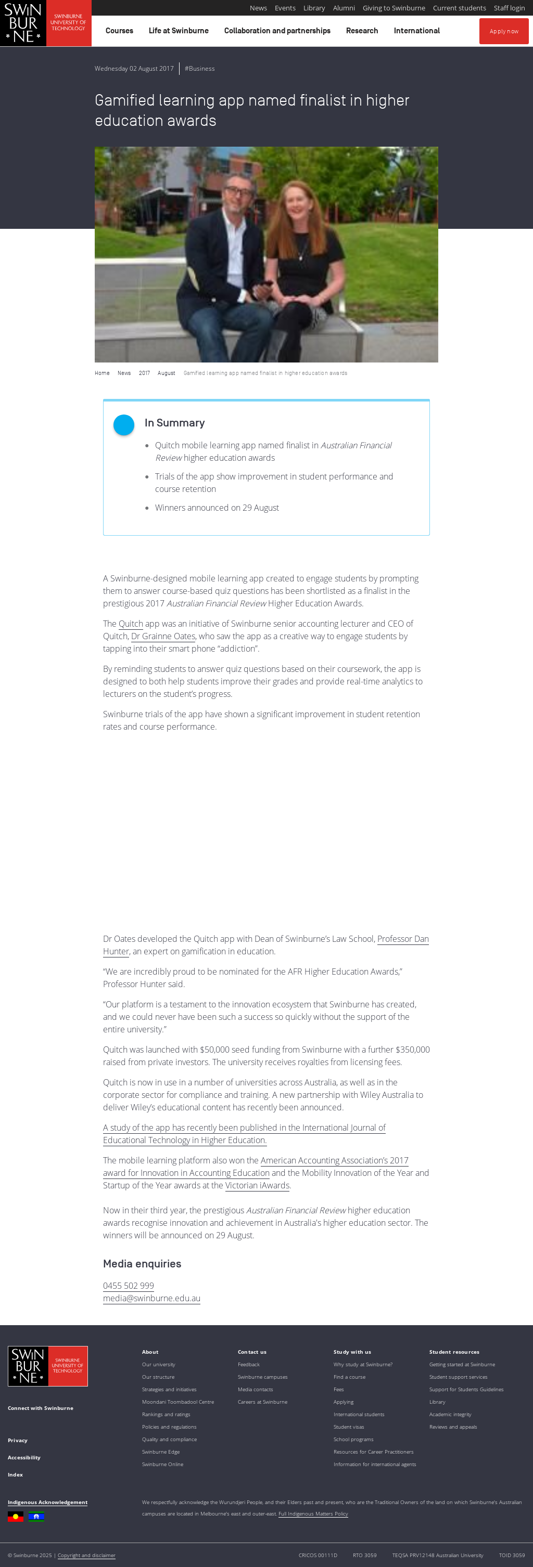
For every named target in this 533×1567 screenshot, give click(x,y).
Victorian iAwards (257, 1185)
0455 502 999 (128, 1285)
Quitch (131, 623)
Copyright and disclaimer (87, 1555)
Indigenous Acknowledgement (47, 1502)
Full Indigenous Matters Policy (313, 1513)
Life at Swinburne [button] (180, 33)
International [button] (418, 33)
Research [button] (364, 33)
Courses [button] (121, 33)
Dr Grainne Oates (163, 636)
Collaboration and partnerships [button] (279, 33)
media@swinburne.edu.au (151, 1298)
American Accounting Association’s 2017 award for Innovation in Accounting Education (256, 1167)
